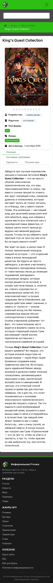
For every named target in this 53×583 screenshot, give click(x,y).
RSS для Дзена (9, 563)
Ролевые (6, 512)
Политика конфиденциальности (17, 567)
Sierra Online (28, 25)
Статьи (5, 483)
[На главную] (26, 464)
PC (7, 130)
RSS (4, 559)
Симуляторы (8, 534)
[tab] (11, 152)
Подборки (7, 497)
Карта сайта (8, 554)
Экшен (5, 521)
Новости (6, 488)
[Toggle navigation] (47, 4)
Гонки (5, 539)
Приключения (9, 530)
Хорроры (6, 543)
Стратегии (7, 525)
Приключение (12, 140)
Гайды (5, 501)
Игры (14, 25)
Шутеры (6, 517)
